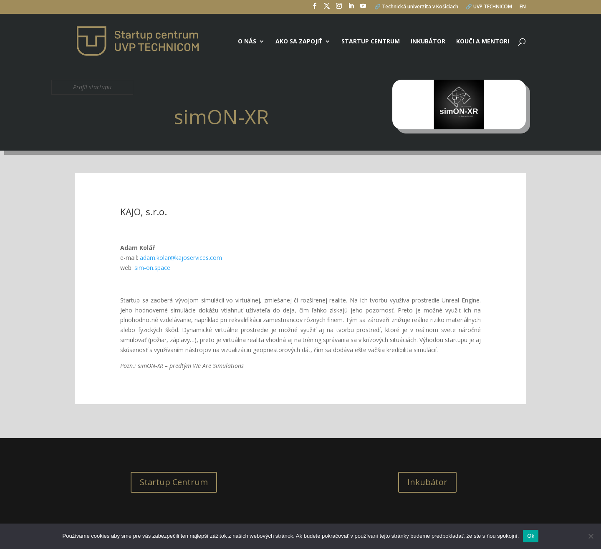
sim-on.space (152, 268)
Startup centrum (370, 41)
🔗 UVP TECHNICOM (489, 7)
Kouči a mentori (482, 41)
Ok (530, 536)
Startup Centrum (174, 482)
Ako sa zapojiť (298, 41)
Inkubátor (428, 41)
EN (523, 7)
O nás (247, 41)
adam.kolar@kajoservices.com (181, 258)
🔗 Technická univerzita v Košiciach (416, 7)
